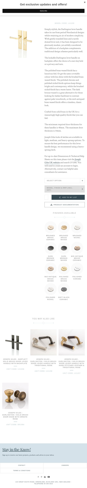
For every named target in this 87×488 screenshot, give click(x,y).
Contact (21, 465)
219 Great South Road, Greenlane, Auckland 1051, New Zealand (43, 482)
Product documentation (66, 205)
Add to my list (69, 197)
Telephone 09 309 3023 (43, 483)
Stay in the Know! (17, 449)
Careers (65, 465)
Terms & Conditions (21, 470)
